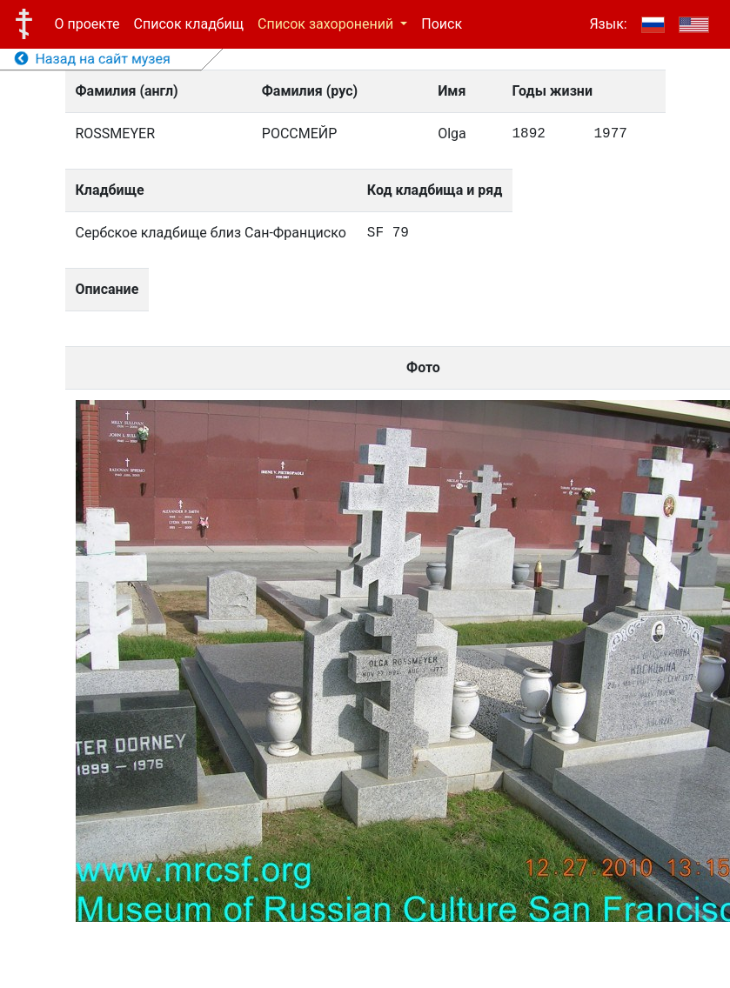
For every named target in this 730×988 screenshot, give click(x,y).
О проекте (87, 24)
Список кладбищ (189, 24)
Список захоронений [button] (327, 24)
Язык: (607, 24)
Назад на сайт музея (93, 58)
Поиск (441, 24)
